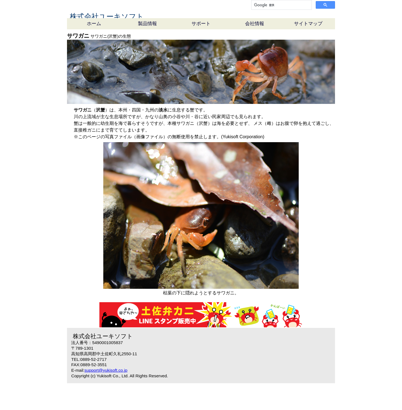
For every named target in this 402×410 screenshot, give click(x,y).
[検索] (281, 5)
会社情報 (254, 50)
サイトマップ (308, 50)
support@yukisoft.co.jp (105, 397)
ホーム (94, 50)
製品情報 (147, 50)
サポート (201, 50)
